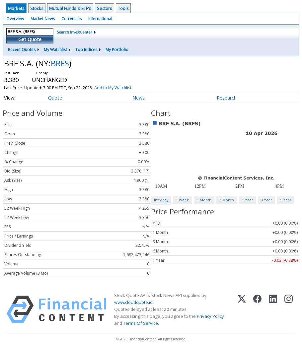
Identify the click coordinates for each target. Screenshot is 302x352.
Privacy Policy (210, 316)
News (138, 98)
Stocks (36, 8)
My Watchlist (55, 49)
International (100, 19)
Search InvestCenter (74, 32)
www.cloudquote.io (133, 302)
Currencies (71, 19)
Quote (55, 98)
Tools (123, 8)
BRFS (60, 63)
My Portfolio (117, 49)
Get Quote (29, 39)
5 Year (285, 199)
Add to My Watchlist (112, 88)
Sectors (104, 8)
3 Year (266, 199)
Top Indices (86, 49)
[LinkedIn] (273, 309)
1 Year (247, 199)
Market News (43, 19)
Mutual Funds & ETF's (70, 8)
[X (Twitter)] (242, 309)
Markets (16, 8)
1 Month (204, 199)
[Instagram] (288, 309)
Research (227, 98)
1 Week (182, 199)
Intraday (161, 199)
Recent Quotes (22, 49)
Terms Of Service (140, 323)
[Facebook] (257, 309)
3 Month (226, 199)
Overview (15, 19)
